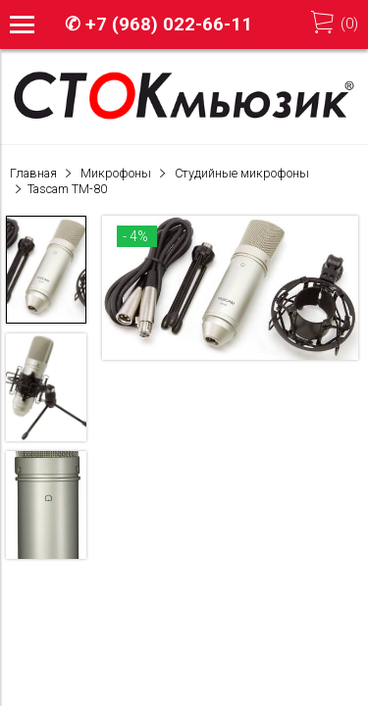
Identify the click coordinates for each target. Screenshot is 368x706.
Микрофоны (115, 173)
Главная (33, 173)
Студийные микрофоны (242, 173)
